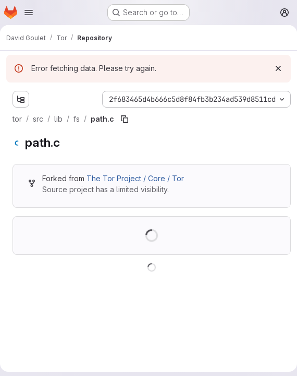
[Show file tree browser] (21, 99)
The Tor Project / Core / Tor (135, 178)
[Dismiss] (278, 68)
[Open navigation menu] (28, 12)
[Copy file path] (124, 119)
